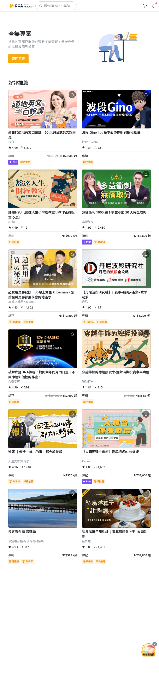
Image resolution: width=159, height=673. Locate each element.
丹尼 (85, 302)
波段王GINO (90, 142)
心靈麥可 (14, 381)
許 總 (11, 222)
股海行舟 (88, 381)
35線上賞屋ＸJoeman (22, 302)
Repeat (87, 461)
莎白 (11, 142)
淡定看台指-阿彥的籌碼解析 (26, 541)
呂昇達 (86, 541)
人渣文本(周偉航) (19, 461)
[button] (5, 5)
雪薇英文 (88, 222)
